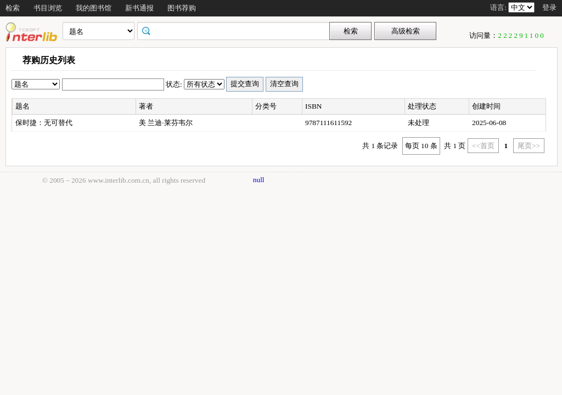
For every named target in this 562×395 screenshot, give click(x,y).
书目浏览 (47, 8)
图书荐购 (181, 8)
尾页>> (529, 146)
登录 (549, 7)
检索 (12, 8)
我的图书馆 (93, 8)
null (259, 180)
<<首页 (483, 146)
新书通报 (139, 8)
